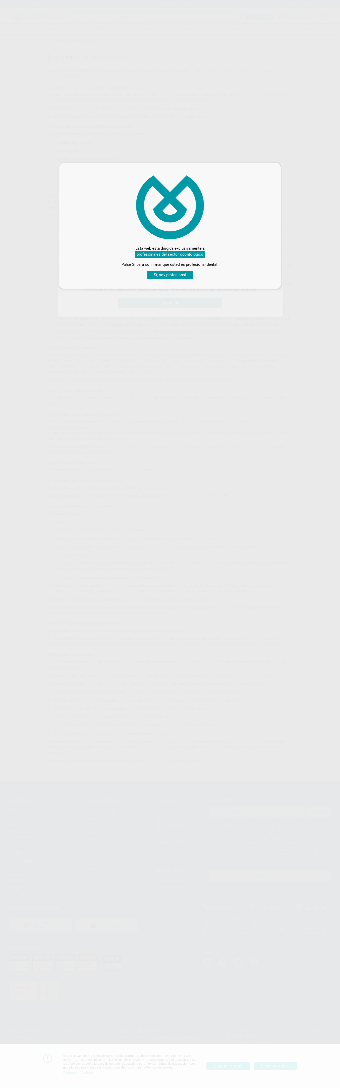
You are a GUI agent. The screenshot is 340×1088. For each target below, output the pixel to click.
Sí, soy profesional (170, 275)
